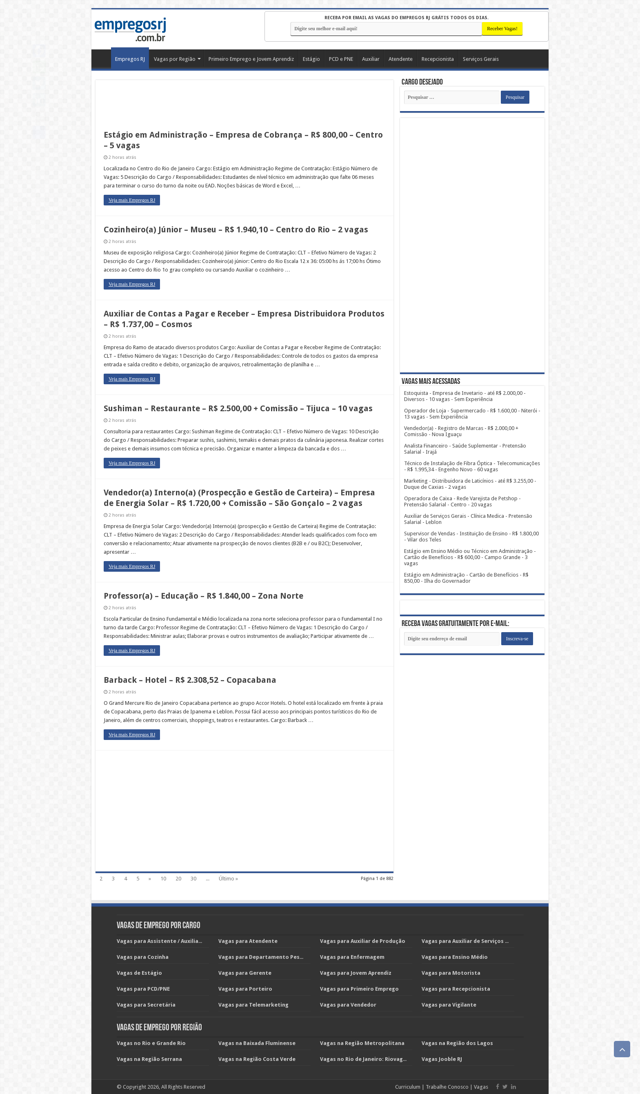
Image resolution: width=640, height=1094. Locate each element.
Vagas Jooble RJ (442, 1059)
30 (193, 879)
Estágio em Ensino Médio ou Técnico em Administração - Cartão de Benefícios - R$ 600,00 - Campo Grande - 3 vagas (470, 557)
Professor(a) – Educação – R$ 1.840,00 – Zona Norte (203, 596)
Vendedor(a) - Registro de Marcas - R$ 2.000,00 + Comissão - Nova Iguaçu (461, 431)
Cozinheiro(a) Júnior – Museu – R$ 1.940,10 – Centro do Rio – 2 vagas (236, 229)
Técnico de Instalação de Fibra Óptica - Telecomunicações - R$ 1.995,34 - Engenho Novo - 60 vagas (472, 466)
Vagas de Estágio (139, 973)
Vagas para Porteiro (245, 989)
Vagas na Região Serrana (149, 1059)
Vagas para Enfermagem (352, 957)
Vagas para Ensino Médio (455, 957)
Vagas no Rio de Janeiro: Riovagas (364, 1059)
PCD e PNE (341, 59)
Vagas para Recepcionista (456, 989)
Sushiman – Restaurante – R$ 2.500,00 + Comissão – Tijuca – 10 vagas (238, 408)
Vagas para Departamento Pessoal (264, 957)
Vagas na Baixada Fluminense (257, 1043)
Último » (228, 879)
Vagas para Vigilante (449, 1005)
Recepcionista (438, 59)
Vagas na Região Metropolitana (362, 1043)
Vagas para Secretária (146, 1005)
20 (178, 879)
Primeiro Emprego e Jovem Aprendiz (251, 59)
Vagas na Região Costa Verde (257, 1059)
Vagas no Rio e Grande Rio (151, 1043)
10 (163, 879)
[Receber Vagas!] (502, 28)
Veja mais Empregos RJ (132, 200)
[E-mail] (386, 29)
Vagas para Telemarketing (253, 1005)
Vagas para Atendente (248, 941)
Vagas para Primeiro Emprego (359, 989)
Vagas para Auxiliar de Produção (362, 941)
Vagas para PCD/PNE (143, 989)
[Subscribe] (517, 638)
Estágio (311, 59)
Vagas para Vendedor (348, 1005)
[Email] (452, 639)
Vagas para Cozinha (143, 957)
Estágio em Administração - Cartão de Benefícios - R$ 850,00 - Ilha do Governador (466, 578)
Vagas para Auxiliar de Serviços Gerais (472, 941)
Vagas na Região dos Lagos (457, 1043)
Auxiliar (371, 59)
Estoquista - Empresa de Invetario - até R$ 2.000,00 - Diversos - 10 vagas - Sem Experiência (465, 396)
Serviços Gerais (481, 59)
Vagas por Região (175, 59)
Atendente (401, 59)
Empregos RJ (130, 59)
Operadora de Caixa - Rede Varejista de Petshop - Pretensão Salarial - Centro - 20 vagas (462, 501)
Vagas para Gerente (244, 973)
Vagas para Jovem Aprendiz (355, 973)
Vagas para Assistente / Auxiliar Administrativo (179, 941)
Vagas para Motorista (451, 973)
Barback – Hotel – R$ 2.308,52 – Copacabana (190, 680)
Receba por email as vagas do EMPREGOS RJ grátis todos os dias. (406, 17)
